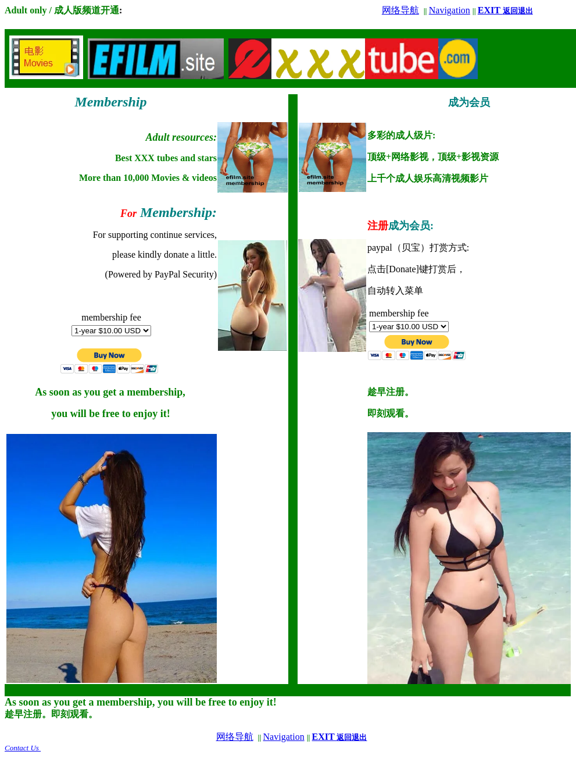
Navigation (449, 10)
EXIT (505, 10)
